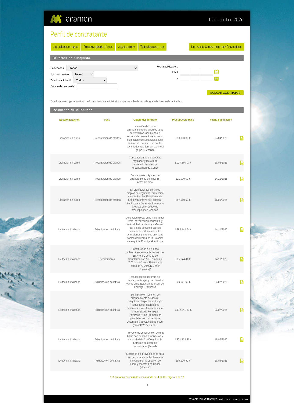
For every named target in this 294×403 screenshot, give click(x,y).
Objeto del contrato (145, 119)
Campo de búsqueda (62, 86)
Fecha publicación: (167, 66)
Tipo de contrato (59, 74)
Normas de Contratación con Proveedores (216, 46)
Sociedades (57, 68)
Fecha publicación (221, 119)
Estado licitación (69, 119)
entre (175, 71)
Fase (107, 119)
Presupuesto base (183, 119)
